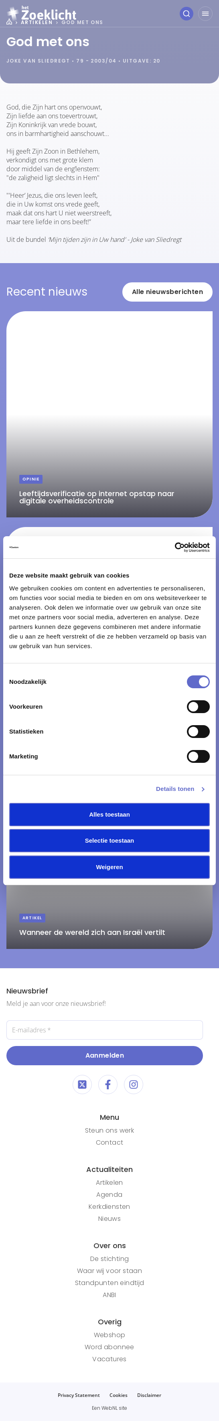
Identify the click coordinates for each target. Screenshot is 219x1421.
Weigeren (109, 867)
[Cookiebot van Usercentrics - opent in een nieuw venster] (175, 547)
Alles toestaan (109, 814)
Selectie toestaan (109, 840)
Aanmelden (104, 1055)
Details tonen (175, 788)
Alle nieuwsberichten (167, 291)
